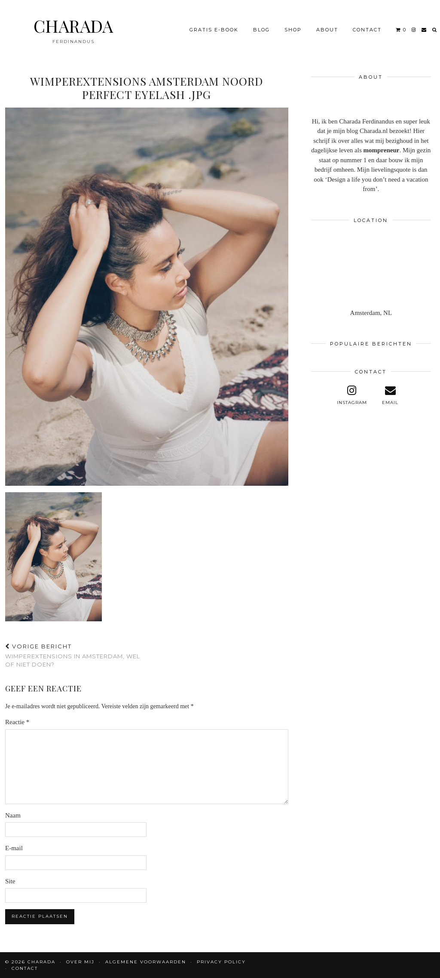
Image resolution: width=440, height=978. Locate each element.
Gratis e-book (213, 30)
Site (10, 881)
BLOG (261, 30)
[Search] (434, 30)
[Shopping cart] (401, 30)
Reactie (17, 722)
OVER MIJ (80, 962)
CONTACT (367, 30)
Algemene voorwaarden (145, 962)
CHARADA (73, 25)
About (327, 30)
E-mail (14, 848)
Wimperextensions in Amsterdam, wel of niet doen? (76, 655)
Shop (293, 30)
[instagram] (414, 30)
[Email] (424, 30)
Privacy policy (221, 962)
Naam (13, 815)
